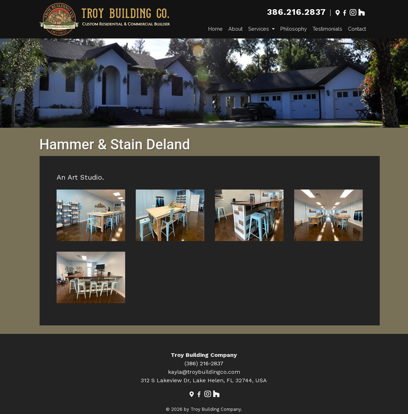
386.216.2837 (296, 12)
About (235, 29)
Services (259, 29)
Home (215, 29)
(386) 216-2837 (204, 363)
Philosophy (293, 29)
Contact (357, 29)
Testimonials (327, 29)
